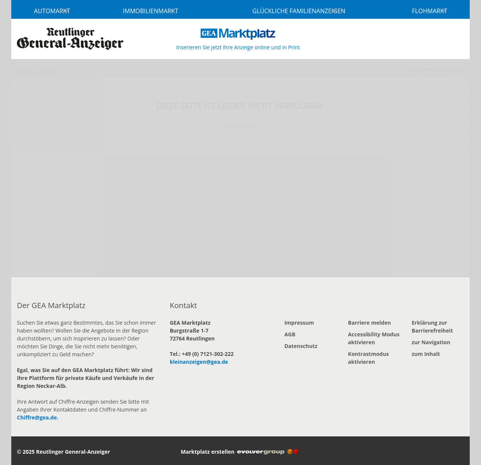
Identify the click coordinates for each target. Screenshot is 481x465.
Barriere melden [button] (369, 322)
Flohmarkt (429, 11)
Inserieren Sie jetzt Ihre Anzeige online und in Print (238, 47)
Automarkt (52, 11)
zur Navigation (431, 342)
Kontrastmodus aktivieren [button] (368, 357)
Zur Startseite (240, 126)
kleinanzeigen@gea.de (199, 361)
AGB (289, 334)
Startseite (23, 70)
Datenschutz (301, 346)
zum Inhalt (426, 353)
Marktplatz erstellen (239, 451)
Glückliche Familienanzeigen (299, 11)
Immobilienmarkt (150, 11)
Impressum (299, 322)
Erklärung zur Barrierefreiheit (432, 326)
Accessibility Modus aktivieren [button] (373, 338)
